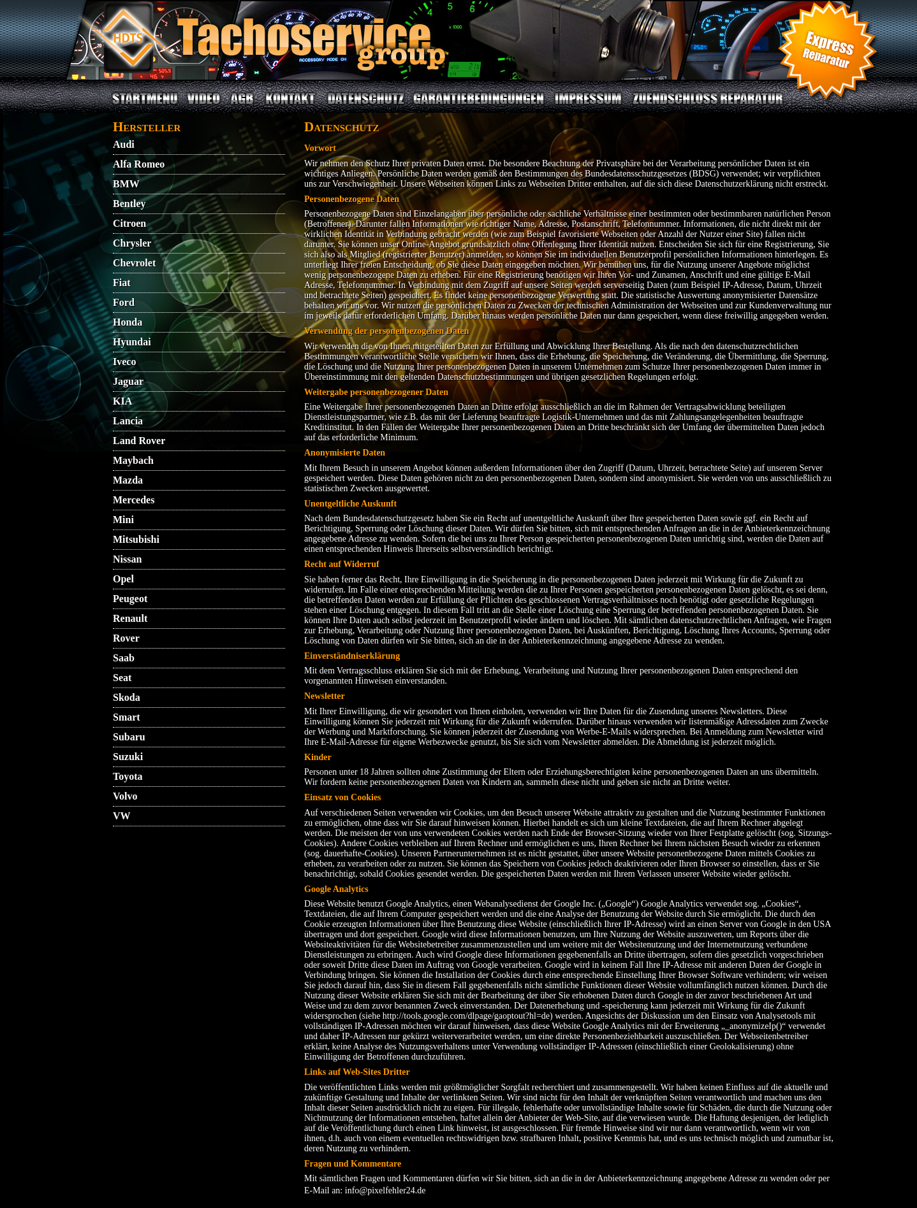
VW (122, 815)
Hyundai (132, 341)
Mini (123, 519)
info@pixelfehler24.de (385, 1190)
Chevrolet (134, 262)
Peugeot (130, 598)
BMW (126, 183)
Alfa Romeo (139, 164)
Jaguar (128, 381)
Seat (122, 677)
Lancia (128, 420)
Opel (123, 578)
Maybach (133, 460)
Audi (124, 144)
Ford (124, 302)
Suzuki (128, 756)
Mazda (128, 480)
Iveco (124, 361)
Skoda (126, 697)
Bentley (129, 203)
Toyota (128, 776)
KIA (122, 401)
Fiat (122, 282)
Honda (127, 322)
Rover (126, 638)
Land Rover (139, 440)
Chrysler (132, 243)
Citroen (129, 223)
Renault (130, 618)
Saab (124, 657)
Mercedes (133, 499)
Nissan (127, 559)
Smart (126, 717)
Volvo (125, 796)
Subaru (129, 736)
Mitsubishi (136, 539)
